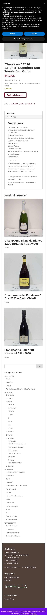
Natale (8, 379)
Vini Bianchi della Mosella (17, 444)
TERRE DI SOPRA (10, 523)
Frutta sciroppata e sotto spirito (16, 486)
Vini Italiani (24, 104)
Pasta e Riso (10, 503)
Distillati (9, 402)
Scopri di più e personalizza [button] (23, 39)
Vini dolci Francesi (15, 453)
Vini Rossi (31, 104)
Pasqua (8, 385)
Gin (9, 418)
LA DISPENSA (9, 469)
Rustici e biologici (12, 506)
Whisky (10, 428)
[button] (44, 3)
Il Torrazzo (7, 580)
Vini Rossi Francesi (15, 463)
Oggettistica (10, 382)
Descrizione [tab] (10, 113)
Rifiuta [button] (12, 34)
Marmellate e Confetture (14, 496)
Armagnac (11, 404)
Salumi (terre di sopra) (13, 536)
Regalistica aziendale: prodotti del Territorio (20, 389)
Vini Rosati (11, 457)
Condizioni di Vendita (11, 577)
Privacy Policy (9, 599)
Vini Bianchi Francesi (16, 447)
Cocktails (9, 398)
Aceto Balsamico (11, 526)
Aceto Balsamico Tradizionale (15, 472)
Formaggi (9, 482)
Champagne (10, 395)
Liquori (8, 492)
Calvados (11, 411)
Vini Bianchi (12, 441)
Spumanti (9, 435)
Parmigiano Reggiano (13, 532)
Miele (8, 499)
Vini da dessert (12, 450)
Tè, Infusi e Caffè (11, 520)
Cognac (10, 414)
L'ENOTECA (15, 104)
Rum (9, 425)
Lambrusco (9, 431)
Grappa (10, 421)
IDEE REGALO (9, 376)
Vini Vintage (10, 466)
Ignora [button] (34, 614)
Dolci (8, 479)
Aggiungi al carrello (15, 95)
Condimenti (10, 475)
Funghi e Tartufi (11, 489)
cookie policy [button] (6, 14)
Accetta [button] (34, 34)
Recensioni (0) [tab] (11, 117)
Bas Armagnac (12, 408)
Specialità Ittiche (11, 516)
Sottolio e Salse (11, 513)
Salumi (8, 509)
